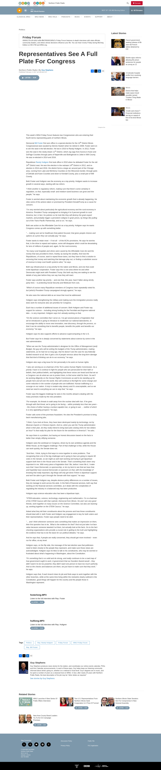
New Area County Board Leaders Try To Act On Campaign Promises (45, 722)
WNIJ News (39, 21)
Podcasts (66, 21)
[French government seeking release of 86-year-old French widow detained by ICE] (118, 47)
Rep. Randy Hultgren (45, 647)
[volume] (25, 15)
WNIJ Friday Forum (80, 647)
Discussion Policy (66, 745)
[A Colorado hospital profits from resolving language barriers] (118, 80)
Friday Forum (32, 41)
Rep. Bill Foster (32, 652)
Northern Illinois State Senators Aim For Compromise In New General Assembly (126, 705)
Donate (139, 5)
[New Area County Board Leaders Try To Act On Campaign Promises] (25, 723)
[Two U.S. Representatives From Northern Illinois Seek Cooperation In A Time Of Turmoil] (66, 706)
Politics (22, 34)
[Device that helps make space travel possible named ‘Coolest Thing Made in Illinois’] (118, 95)
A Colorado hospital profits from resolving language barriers (133, 79)
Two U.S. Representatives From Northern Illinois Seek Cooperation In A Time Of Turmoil (86, 705)
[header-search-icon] (129, 5)
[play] (19, 15)
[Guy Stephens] (23, 672)
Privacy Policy (65, 750)
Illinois (128, 92)
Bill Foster (39, 148)
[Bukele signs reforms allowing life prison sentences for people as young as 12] (118, 65)
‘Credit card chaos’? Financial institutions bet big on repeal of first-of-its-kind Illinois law (133, 119)
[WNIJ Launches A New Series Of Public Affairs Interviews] (25, 706)
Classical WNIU (23, 21)
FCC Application (93, 750)
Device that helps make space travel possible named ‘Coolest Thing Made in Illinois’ (133, 99)
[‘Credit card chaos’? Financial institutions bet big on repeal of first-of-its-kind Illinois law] (118, 116)
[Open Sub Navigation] (32, 21)
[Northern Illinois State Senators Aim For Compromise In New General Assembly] (107, 706)
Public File (91, 745)
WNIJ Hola (52, 21)
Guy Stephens (47, 74)
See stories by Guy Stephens (42, 683)
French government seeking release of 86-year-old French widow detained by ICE (134, 49)
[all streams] (136, 15)
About (110, 21)
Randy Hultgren (42, 167)
